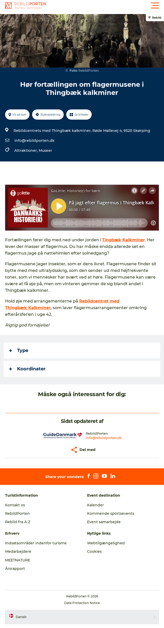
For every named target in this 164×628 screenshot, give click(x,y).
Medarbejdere (18, 551)
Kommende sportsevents (110, 513)
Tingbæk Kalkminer (123, 239)
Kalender (95, 505)
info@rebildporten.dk (34, 140)
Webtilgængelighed (106, 543)
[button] (105, 6)
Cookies (94, 551)
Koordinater (27, 369)
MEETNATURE (17, 560)
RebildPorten (17, 513)
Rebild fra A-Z (17, 522)
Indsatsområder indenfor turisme (36, 543)
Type (18, 350)
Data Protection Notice (82, 603)
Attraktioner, (26, 150)
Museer (45, 150)
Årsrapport (15, 568)
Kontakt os (15, 505)
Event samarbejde (104, 522)
